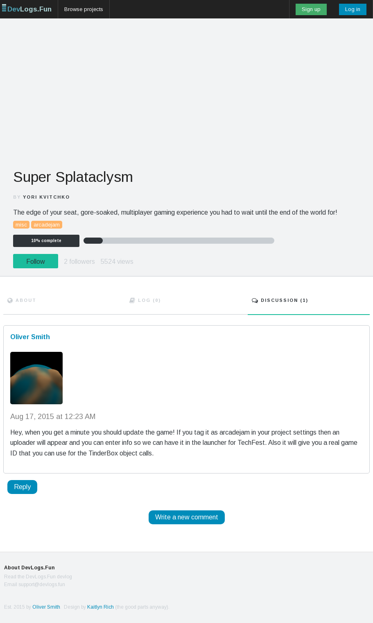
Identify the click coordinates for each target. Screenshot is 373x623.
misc (21, 225)
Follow (35, 261)
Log (145, 300)
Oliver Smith (46, 607)
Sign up (311, 9)
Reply (22, 486)
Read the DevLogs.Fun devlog (38, 577)
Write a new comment (186, 517)
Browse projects (83, 9)
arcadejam (47, 225)
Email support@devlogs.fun (34, 584)
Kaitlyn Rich (100, 607)
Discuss (280, 300)
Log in (352, 9)
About (21, 300)
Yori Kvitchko (46, 197)
